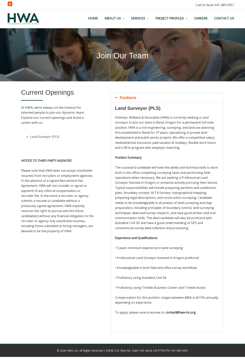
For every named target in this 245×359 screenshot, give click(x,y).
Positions (128, 99)
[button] (167, 100)
